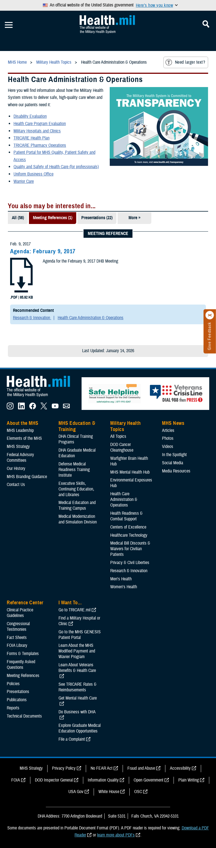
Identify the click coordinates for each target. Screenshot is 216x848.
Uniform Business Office (33, 174)
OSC (138, 791)
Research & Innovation (32, 318)
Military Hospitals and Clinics (37, 131)
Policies (13, 684)
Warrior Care (24, 181)
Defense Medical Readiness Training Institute (74, 469)
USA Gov (76, 791)
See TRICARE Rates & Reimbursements (77, 687)
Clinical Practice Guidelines (20, 612)
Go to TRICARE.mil (74, 610)
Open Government (148, 780)
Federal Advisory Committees (20, 457)
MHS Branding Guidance (27, 477)
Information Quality (103, 780)
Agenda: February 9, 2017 (43, 251)
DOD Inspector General (54, 780)
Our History (16, 468)
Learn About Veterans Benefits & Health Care (77, 667)
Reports (13, 708)
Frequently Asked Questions (21, 664)
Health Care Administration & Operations (90, 318)
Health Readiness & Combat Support (126, 516)
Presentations (18, 691)
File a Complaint (71, 739)
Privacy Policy (64, 768)
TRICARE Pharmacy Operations (40, 145)
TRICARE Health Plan (32, 138)
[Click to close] (210, 315)
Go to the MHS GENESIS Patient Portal (79, 634)
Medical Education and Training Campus (77, 505)
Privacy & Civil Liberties (129, 562)
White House (108, 791)
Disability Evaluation (30, 116)
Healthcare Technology (128, 535)
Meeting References (23, 675)
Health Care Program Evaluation (40, 123)
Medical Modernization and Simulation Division (77, 519)
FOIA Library (17, 645)
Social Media (172, 463)
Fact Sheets (17, 637)
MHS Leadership (20, 430)
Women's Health (123, 587)
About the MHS (23, 423)
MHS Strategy (18, 446)
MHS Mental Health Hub (130, 472)
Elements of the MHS (24, 438)
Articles (168, 430)
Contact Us (16, 484)
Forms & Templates (23, 653)
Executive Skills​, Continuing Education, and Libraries (76, 489)
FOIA (15, 780)
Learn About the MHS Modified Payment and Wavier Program (76, 651)
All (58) (18, 218)
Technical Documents (24, 716)
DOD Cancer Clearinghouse (121, 447)
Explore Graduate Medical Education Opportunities (79, 728)
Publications (17, 700)
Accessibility (180, 768)
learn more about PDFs (116, 835)
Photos (168, 438)
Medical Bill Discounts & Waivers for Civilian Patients (130, 548)
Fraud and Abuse (141, 768)
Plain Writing (188, 780)
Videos (167, 446)
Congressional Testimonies (18, 626)
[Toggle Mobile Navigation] (8, 25)
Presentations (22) (96, 218)
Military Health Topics (125, 426)
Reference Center (25, 603)
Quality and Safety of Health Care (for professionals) (56, 167)
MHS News (173, 423)
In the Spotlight (174, 455)
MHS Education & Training (76, 426)
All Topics (118, 436)
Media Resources (176, 471)
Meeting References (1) (52, 218)
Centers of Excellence (128, 527)
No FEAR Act (101, 768)
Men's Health (121, 579)
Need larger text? (185, 62)
